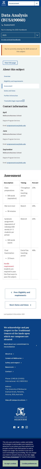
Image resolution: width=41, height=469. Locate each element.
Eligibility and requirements (13, 81)
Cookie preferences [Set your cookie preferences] (29, 463)
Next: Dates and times (19, 305)
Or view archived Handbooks (11, 40)
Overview (7, 76)
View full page (10, 63)
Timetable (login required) (16, 101)
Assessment (8, 86)
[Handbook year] (20, 35)
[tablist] (23, 3)
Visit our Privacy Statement (18, 456)
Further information (11, 96)
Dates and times (9, 91)
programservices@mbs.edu (16, 125)
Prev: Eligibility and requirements (22, 294)
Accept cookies (10, 463)
